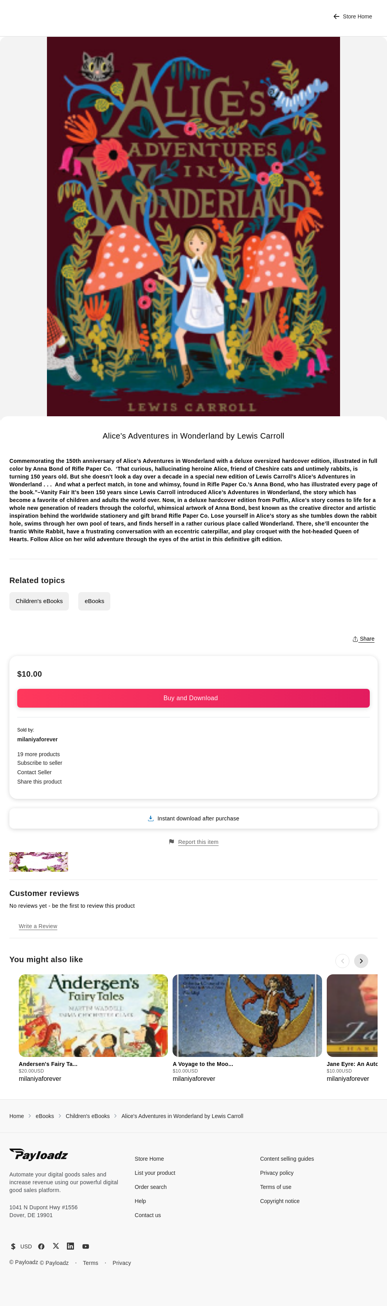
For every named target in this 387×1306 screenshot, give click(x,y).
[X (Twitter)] (56, 1246)
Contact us (148, 1215)
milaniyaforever (37, 739)
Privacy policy (277, 1173)
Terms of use (276, 1187)
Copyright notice (280, 1201)
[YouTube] (86, 1246)
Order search (151, 1187)
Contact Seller (34, 772)
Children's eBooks (39, 601)
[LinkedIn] (70, 1246)
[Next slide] (361, 961)
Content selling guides (287, 1159)
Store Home (352, 16)
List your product (155, 1173)
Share (363, 639)
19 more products (38, 754)
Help (140, 1201)
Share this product (39, 782)
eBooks (94, 601)
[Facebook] (41, 1246)
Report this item (193, 841)
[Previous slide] (342, 961)
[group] (93, 1029)
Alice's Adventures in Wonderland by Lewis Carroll (182, 1116)
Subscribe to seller (39, 763)
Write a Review (38, 926)
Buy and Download (194, 698)
